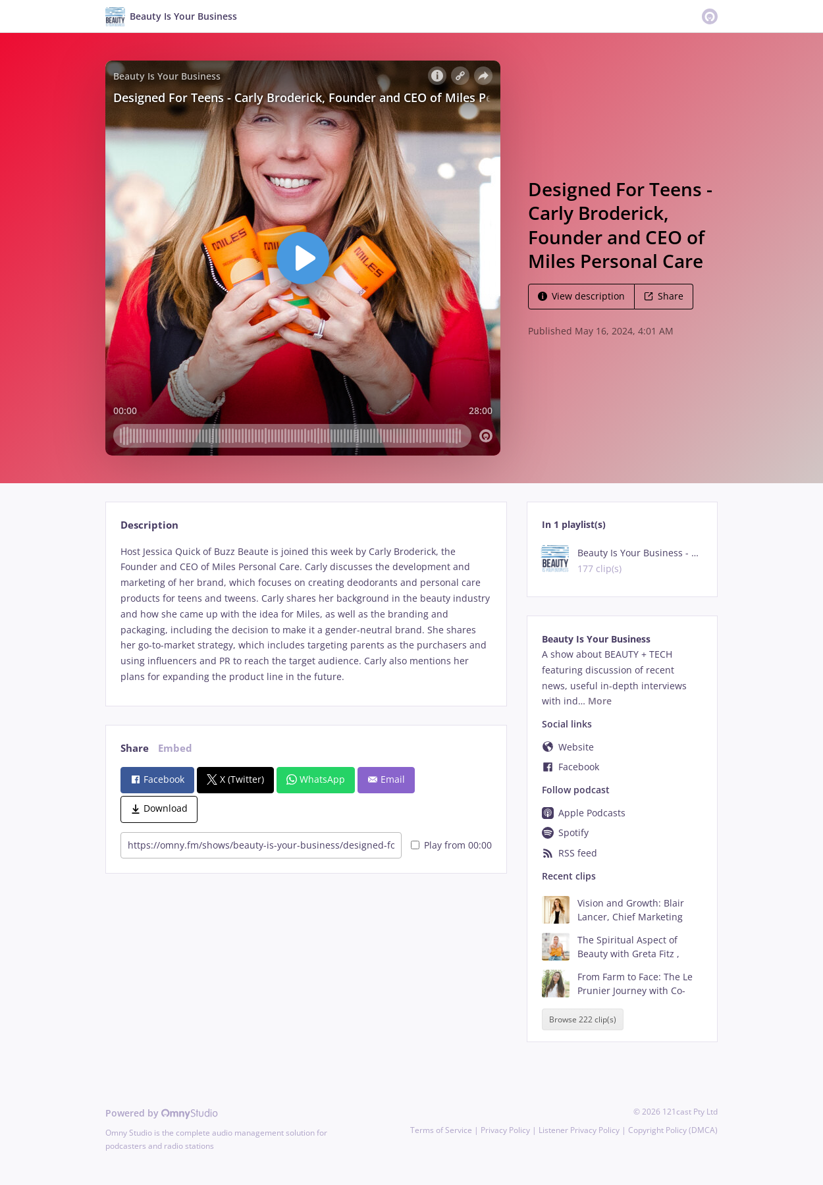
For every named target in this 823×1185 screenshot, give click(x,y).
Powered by (161, 1113)
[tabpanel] (305, 614)
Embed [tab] (175, 748)
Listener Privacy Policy (579, 1130)
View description (581, 296)
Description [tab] (149, 525)
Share (663, 296)
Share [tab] (134, 748)
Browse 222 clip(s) (582, 1019)
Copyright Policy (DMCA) (673, 1130)
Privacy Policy (505, 1130)
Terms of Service (441, 1130)
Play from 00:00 (451, 845)
